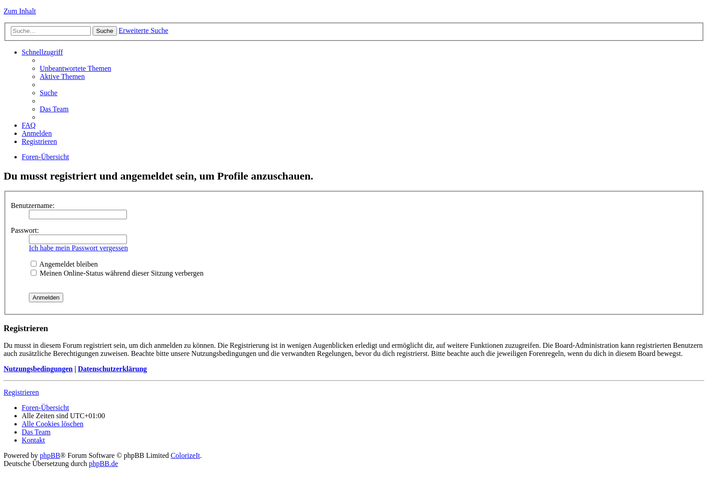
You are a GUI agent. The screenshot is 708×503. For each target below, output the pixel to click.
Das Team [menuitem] (54, 109)
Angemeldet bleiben (64, 264)
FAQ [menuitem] (29, 125)
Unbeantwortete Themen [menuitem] (75, 68)
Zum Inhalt (20, 11)
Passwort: (25, 230)
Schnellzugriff (42, 52)
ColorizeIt (185, 455)
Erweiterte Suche (143, 30)
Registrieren (21, 392)
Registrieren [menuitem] (39, 141)
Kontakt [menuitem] (33, 440)
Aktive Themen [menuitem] (62, 76)
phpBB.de (103, 463)
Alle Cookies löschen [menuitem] (53, 424)
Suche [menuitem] (48, 93)
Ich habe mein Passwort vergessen (78, 248)
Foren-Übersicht (45, 157)
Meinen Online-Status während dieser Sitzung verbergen (117, 273)
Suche (104, 31)
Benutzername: (33, 205)
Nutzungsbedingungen (38, 369)
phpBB (50, 455)
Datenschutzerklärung (112, 369)
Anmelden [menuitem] (37, 133)
